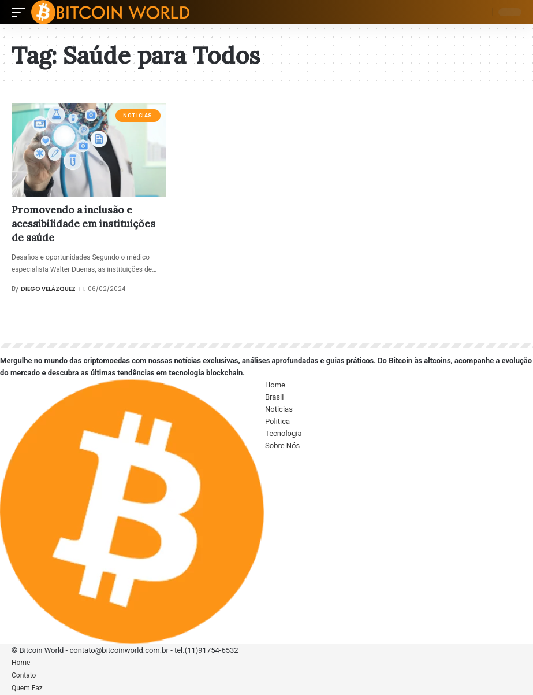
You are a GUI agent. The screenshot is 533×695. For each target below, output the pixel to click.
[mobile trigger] (21, 12)
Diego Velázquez (48, 288)
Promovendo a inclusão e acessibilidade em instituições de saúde (83, 224)
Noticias (137, 116)
